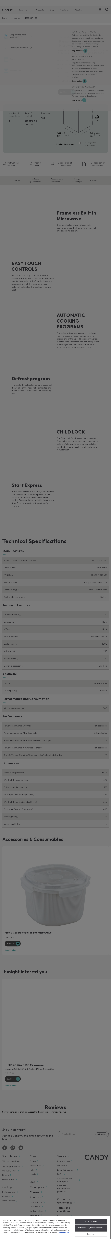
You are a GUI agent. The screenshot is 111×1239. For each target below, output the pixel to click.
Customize (91, 1234)
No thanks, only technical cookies (91, 1228)
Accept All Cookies (91, 1222)
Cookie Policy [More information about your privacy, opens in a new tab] (63, 1233)
